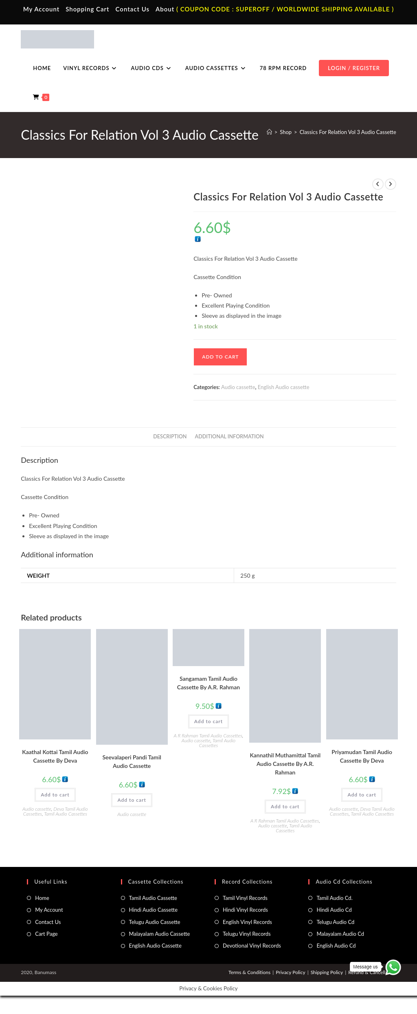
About (165, 9)
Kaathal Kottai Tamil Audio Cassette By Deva (55, 756)
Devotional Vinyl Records (252, 945)
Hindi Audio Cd (333, 909)
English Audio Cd (336, 945)
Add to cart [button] (55, 795)
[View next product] (390, 184)
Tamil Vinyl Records (245, 898)
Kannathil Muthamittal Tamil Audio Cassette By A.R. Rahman (285, 764)
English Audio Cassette (155, 945)
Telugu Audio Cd (335, 922)
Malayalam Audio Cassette (159, 933)
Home (42, 898)
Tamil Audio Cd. (334, 898)
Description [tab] (170, 436)
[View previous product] (378, 184)
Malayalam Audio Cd (340, 933)
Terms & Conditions (249, 972)
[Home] (269, 132)
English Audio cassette (283, 387)
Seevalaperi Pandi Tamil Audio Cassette (132, 761)
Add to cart (220, 357)
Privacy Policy (290, 972)
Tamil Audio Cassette (153, 898)
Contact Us (132, 9)
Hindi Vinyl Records (245, 909)
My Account (41, 9)
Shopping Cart (87, 9)
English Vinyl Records (247, 922)
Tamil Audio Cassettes (65, 814)
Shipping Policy (327, 972)
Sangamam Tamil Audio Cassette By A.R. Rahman (208, 683)
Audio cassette (238, 387)
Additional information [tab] (229, 436)
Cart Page (46, 933)
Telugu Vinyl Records (247, 933)
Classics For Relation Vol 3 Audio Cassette (348, 132)
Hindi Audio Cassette (153, 909)
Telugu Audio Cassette (154, 922)
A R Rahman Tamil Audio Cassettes (208, 735)
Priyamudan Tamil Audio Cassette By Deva (361, 756)
